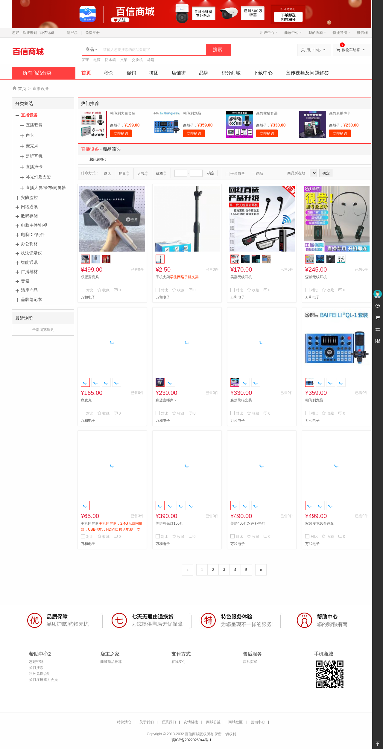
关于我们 (146, 722)
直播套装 (34, 124)
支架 (123, 60)
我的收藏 (317, 33)
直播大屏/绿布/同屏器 (46, 187)
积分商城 (231, 72)
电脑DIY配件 (33, 234)
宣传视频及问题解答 (307, 72)
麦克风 (32, 145)
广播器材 (29, 271)
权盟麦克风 (90, 277)
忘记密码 (36, 662)
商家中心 (293, 33)
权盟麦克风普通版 (319, 523)
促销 (131, 72)
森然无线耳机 (316, 277)
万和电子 (88, 297)
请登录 (72, 33)
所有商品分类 (37, 72)
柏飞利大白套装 (122, 113)
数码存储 (29, 216)
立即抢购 (121, 133)
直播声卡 (34, 166)
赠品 (257, 173)
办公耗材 (29, 243)
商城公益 (213, 722)
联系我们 (169, 722)
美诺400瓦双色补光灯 (247, 523)
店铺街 (178, 72)
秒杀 (108, 72)
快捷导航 (341, 33)
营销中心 (258, 722)
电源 (97, 60)
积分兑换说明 (40, 674)
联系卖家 (250, 662)
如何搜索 (36, 668)
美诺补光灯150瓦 (169, 523)
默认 (107, 173)
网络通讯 (29, 206)
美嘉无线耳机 (241, 277)
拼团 (154, 72)
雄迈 (150, 60)
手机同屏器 (111, 529)
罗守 (85, 60)
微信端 (362, 33)
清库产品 (29, 290)
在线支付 (178, 662)
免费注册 (92, 33)
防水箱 (110, 60)
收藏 (103, 290)
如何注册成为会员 (43, 680)
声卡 (30, 135)
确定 (211, 173)
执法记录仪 (31, 253)
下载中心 (263, 72)
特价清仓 (124, 722)
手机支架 (177, 277)
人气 (141, 173)
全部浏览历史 (43, 330)
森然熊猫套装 (267, 113)
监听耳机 (34, 156)
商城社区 (235, 722)
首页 (86, 72)
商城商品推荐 (111, 662)
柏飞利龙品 (192, 113)
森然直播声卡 (340, 113)
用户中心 (269, 33)
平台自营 (235, 173)
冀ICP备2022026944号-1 (191, 740)
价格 (159, 173)
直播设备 (29, 114)
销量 (122, 173)
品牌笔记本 (31, 299)
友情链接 (191, 722)
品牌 (204, 72)
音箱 (25, 280)
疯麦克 (86, 400)
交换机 (137, 60)
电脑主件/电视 (34, 225)
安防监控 (29, 197)
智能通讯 (29, 262)
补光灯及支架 (38, 177)
